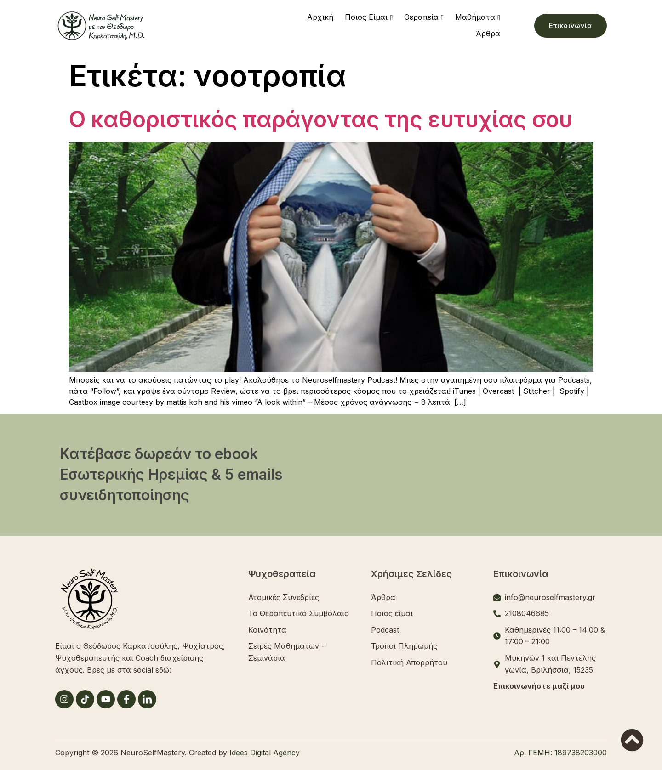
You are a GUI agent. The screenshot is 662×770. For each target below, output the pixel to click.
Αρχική (320, 17)
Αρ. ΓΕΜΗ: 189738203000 (560, 752)
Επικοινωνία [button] (570, 25)
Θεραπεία (421, 17)
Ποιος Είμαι (366, 17)
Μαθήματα (475, 17)
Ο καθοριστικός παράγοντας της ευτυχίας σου (320, 119)
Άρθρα (488, 33)
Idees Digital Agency (264, 752)
